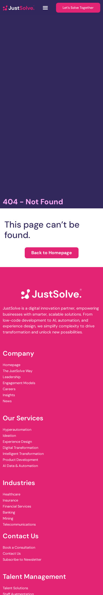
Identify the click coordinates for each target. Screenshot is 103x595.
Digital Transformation (20, 447)
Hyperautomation (17, 429)
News (7, 401)
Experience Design (17, 441)
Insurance (10, 500)
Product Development (20, 459)
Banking (9, 512)
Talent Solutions (15, 588)
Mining (8, 518)
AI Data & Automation (20, 465)
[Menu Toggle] (45, 7)
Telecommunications (19, 524)
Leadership (12, 377)
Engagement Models (19, 383)
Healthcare (11, 494)
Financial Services (17, 506)
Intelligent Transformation (23, 453)
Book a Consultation (19, 547)
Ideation (9, 435)
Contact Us (12, 553)
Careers (9, 389)
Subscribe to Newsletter (22, 559)
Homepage (11, 364)
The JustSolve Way (17, 371)
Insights (9, 395)
